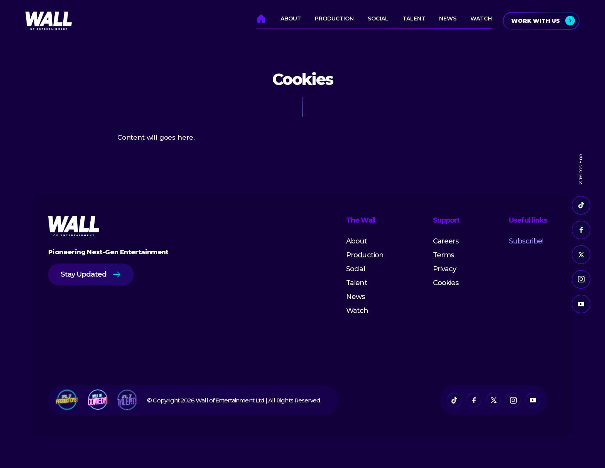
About (291, 18)
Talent (413, 18)
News (447, 18)
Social (378, 18)
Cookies (445, 283)
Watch (481, 18)
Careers (445, 241)
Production (334, 18)
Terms (443, 255)
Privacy (444, 269)
